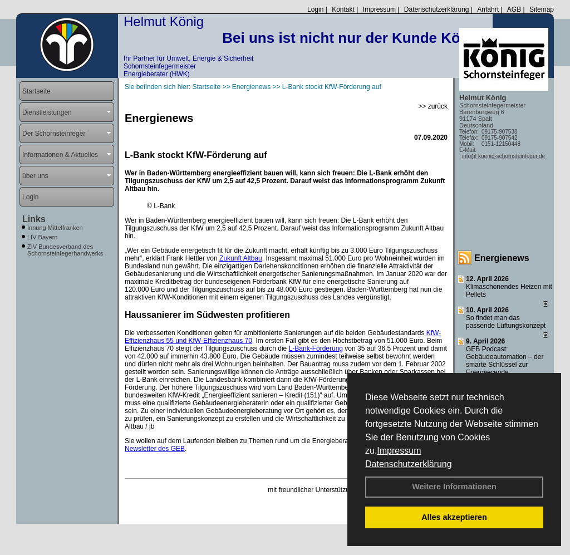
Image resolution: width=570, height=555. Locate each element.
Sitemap (541, 9)
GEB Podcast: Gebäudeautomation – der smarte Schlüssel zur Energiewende (504, 360)
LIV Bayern (42, 237)
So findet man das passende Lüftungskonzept (506, 322)
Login (315, 9)
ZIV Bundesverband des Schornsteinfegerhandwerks (65, 250)
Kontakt (343, 9)
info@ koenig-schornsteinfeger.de (503, 156)
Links (34, 219)
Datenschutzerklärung (408, 464)
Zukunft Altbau (240, 258)
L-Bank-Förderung (316, 348)
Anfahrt (488, 9)
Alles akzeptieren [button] (454, 517)
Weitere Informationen (454, 486)
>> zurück (433, 106)
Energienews (501, 258)
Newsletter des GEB (155, 449)
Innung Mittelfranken (55, 227)
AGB (514, 9)
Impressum (399, 450)
